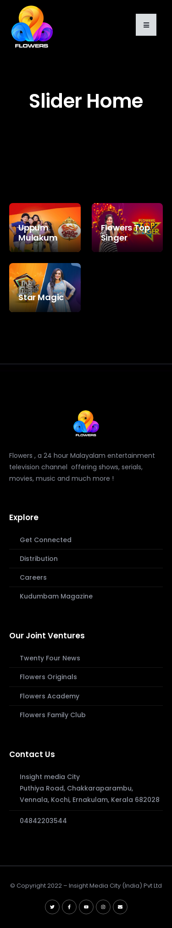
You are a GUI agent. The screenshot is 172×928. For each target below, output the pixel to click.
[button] (146, 25)
